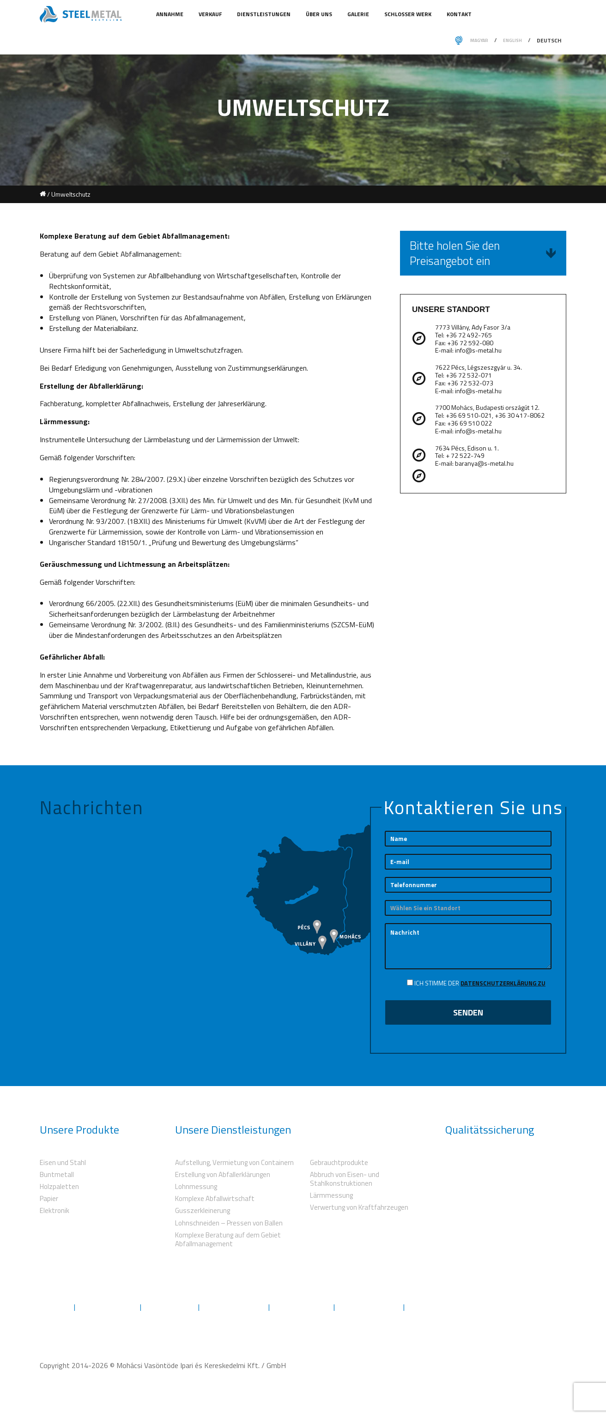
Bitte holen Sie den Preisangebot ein (483, 253)
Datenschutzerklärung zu (503, 983)
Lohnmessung (196, 1186)
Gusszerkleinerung (202, 1210)
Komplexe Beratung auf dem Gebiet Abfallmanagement (228, 1239)
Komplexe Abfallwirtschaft (215, 1198)
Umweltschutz (169, 1307)
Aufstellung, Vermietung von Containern (234, 1162)
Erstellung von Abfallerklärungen (222, 1174)
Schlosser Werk (408, 14)
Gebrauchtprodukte (339, 1162)
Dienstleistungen (264, 14)
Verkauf (211, 14)
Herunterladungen (369, 1307)
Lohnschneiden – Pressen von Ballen (229, 1223)
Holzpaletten (59, 1186)
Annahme (170, 14)
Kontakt (459, 14)
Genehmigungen (302, 1307)
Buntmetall (57, 1174)
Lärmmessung (331, 1195)
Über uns (319, 14)
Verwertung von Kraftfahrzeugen (359, 1207)
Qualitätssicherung (234, 1307)
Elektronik (54, 1210)
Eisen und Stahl (63, 1162)
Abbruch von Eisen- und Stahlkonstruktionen (344, 1179)
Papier (49, 1198)
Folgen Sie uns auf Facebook (521, 1306)
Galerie (358, 14)
